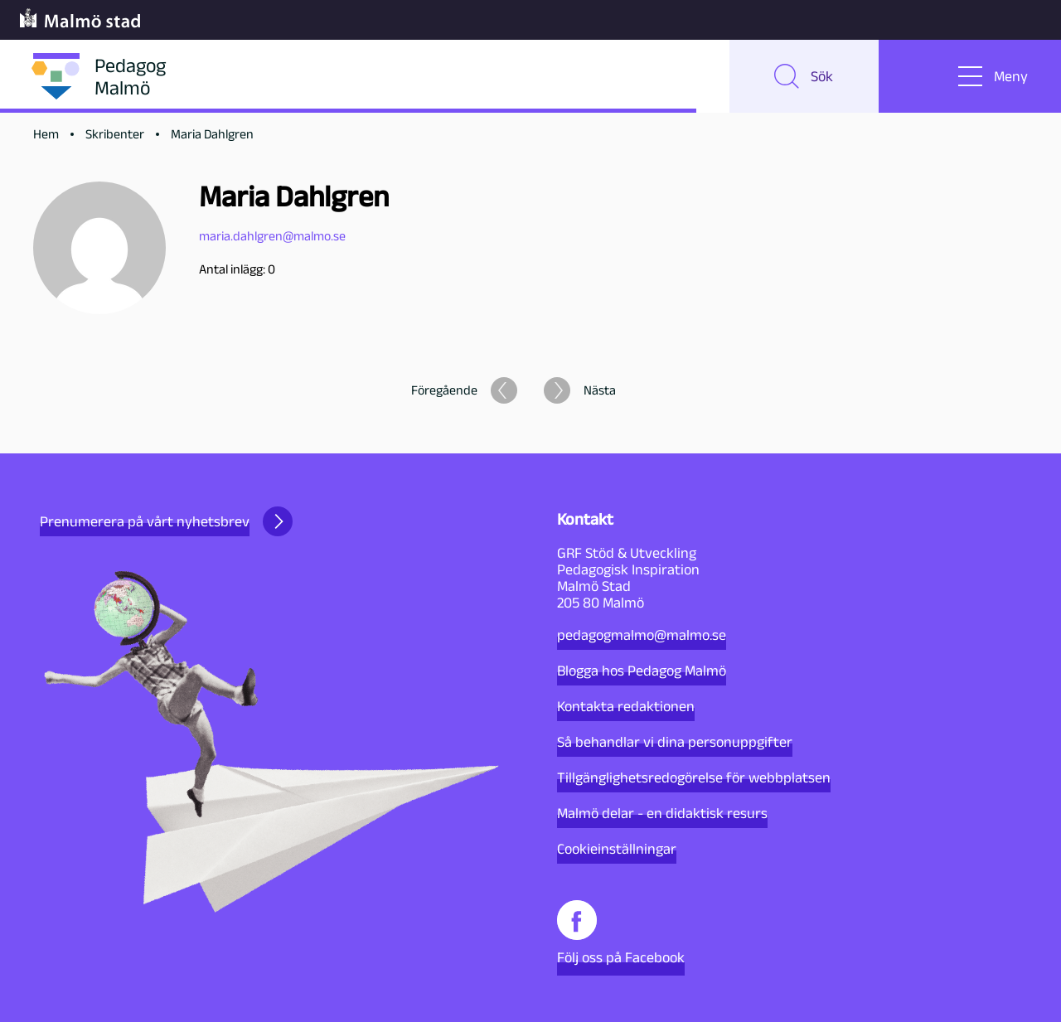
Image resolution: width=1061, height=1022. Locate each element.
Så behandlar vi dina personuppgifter (674, 742)
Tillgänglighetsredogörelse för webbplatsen (694, 777)
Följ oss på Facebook (621, 933)
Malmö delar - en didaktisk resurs (662, 813)
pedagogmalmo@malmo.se (641, 635)
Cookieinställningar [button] (616, 848)
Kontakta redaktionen (626, 706)
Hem (46, 134)
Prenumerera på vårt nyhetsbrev (166, 521)
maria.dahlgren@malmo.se (272, 236)
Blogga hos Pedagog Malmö (641, 670)
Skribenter (114, 134)
